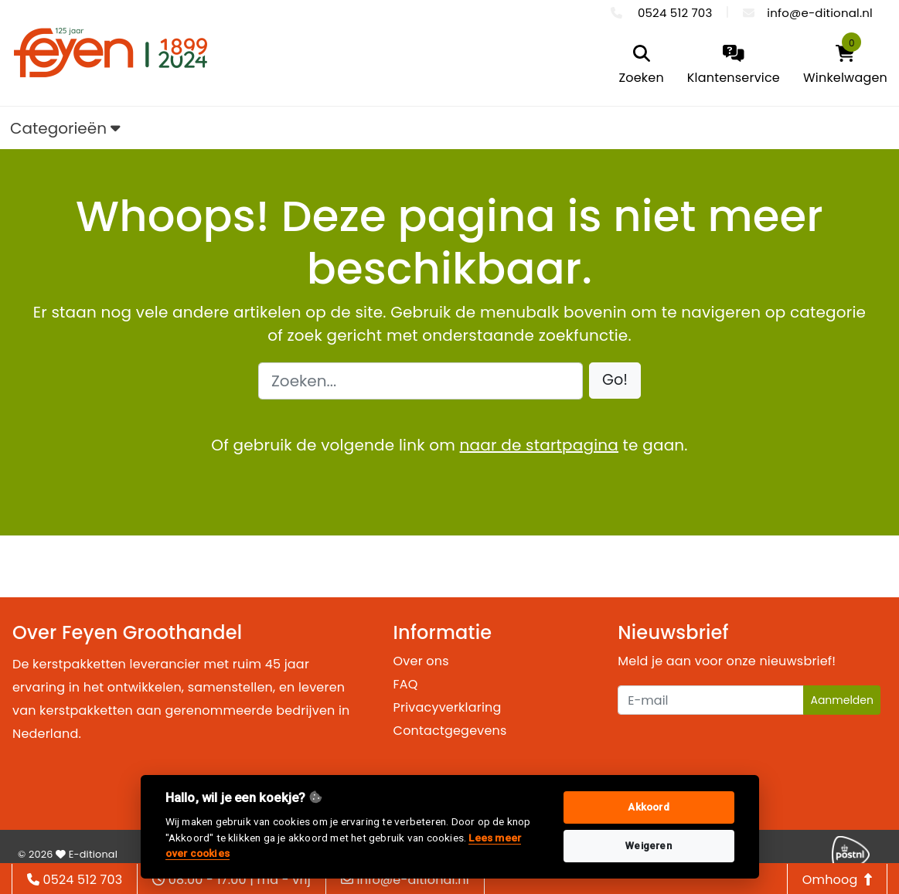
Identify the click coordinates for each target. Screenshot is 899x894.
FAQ (405, 684)
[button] (615, 380)
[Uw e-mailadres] (711, 700)
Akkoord (648, 807)
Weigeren (648, 846)
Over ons (421, 661)
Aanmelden (841, 700)
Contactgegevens (450, 730)
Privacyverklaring (447, 707)
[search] (640, 66)
